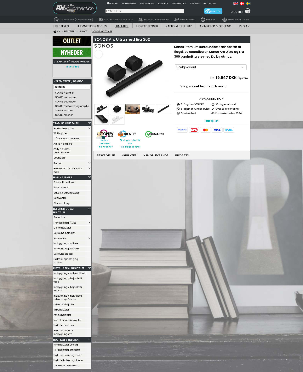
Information (179, 3)
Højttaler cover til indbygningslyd (63, 331)
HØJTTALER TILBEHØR (66, 338)
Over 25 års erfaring (227, 108)
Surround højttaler (64, 232)
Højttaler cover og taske (67, 354)
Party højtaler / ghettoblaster (62, 149)
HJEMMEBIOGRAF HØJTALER (63, 209)
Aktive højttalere (63, 142)
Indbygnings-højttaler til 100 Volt (68, 287)
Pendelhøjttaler (62, 314)
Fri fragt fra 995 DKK (192, 104)
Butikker (163, 3)
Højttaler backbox (64, 324)
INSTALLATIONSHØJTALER (68, 267)
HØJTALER (122, 26)
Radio (57, 162)
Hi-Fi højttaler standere (67, 349)
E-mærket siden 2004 (228, 113)
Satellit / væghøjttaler (66, 191)
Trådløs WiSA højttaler (66, 137)
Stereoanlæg (61, 202)
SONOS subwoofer (65, 96)
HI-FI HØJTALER (62, 176)
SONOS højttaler (64, 91)
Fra (212, 78)
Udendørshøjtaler (64, 303)
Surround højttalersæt (66, 247)
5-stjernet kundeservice (195, 108)
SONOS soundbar (65, 100)
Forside (113, 3)
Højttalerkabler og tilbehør (68, 359)
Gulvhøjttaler (61, 186)
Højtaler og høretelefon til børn (68, 169)
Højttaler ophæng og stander (66, 259)
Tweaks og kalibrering (66, 364)
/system (242, 78)
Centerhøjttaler (62, 226)
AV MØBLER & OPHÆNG (215, 26)
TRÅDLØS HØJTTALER (66, 122)
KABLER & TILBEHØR (179, 26)
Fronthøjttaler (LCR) (65, 222)
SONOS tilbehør (64, 114)
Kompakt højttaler (64, 181)
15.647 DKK (226, 77)
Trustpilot (72, 66)
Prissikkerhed (188, 113)
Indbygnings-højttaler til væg (68, 279)
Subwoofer (60, 197)
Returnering (129, 3)
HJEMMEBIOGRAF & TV (92, 26)
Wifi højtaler (60, 132)
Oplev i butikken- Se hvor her (105, 143)
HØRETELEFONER (147, 26)
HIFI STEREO (61, 26)
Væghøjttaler (61, 308)
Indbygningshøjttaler (66, 242)
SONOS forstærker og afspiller (72, 105)
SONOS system (64, 109)
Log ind (211, 3)
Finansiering (147, 3)
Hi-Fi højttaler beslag (66, 343)
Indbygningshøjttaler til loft (69, 272)
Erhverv (195, 3)
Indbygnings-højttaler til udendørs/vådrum (68, 296)
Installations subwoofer (67, 319)
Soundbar (60, 156)
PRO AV (244, 26)
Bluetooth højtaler (64, 127)
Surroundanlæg (63, 252)
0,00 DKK (237, 12)
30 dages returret (225, 104)
